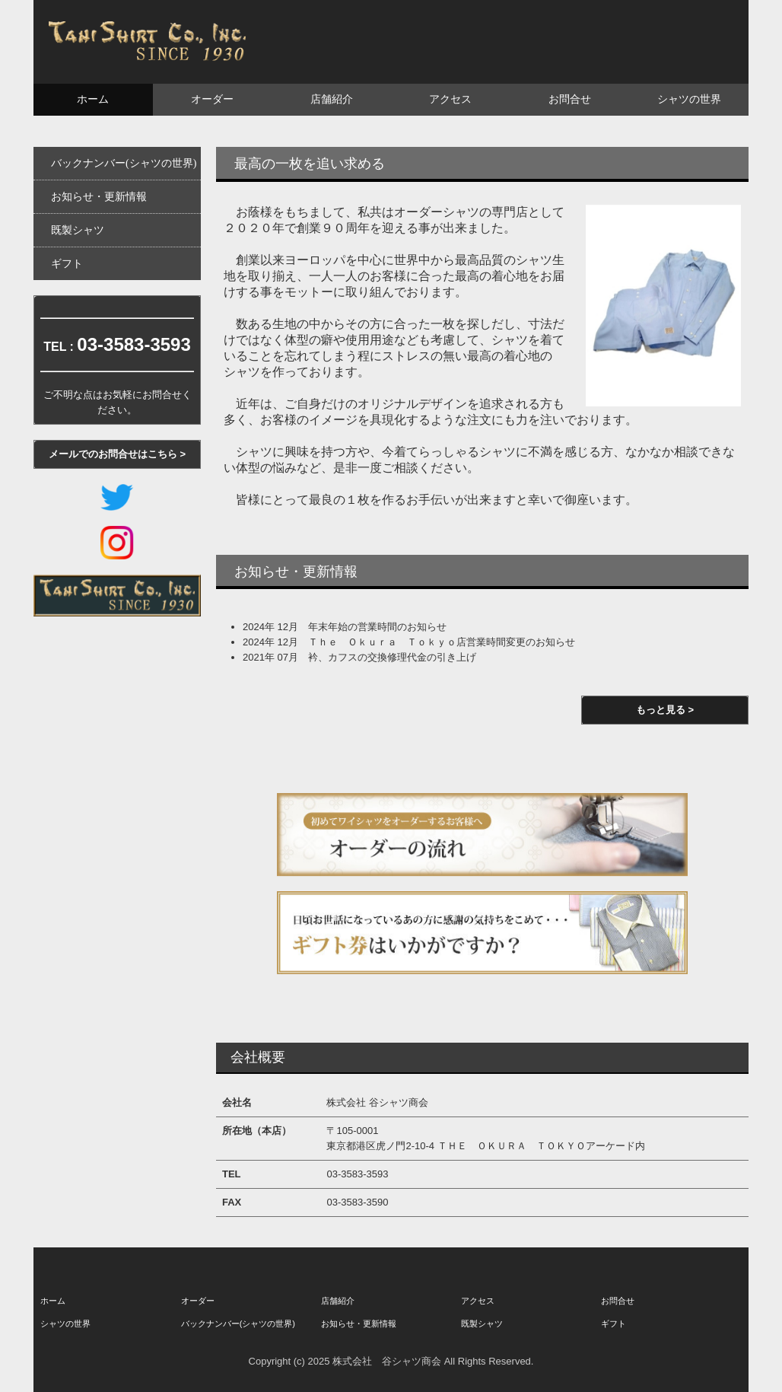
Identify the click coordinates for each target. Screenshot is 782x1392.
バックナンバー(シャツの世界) (123, 163)
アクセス (450, 99)
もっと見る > (665, 709)
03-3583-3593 (133, 344)
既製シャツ (77, 230)
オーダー (212, 99)
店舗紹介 (331, 99)
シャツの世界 (689, 99)
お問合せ (569, 99)
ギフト (67, 263)
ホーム (93, 99)
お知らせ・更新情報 (99, 196)
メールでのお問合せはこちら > (117, 454)
